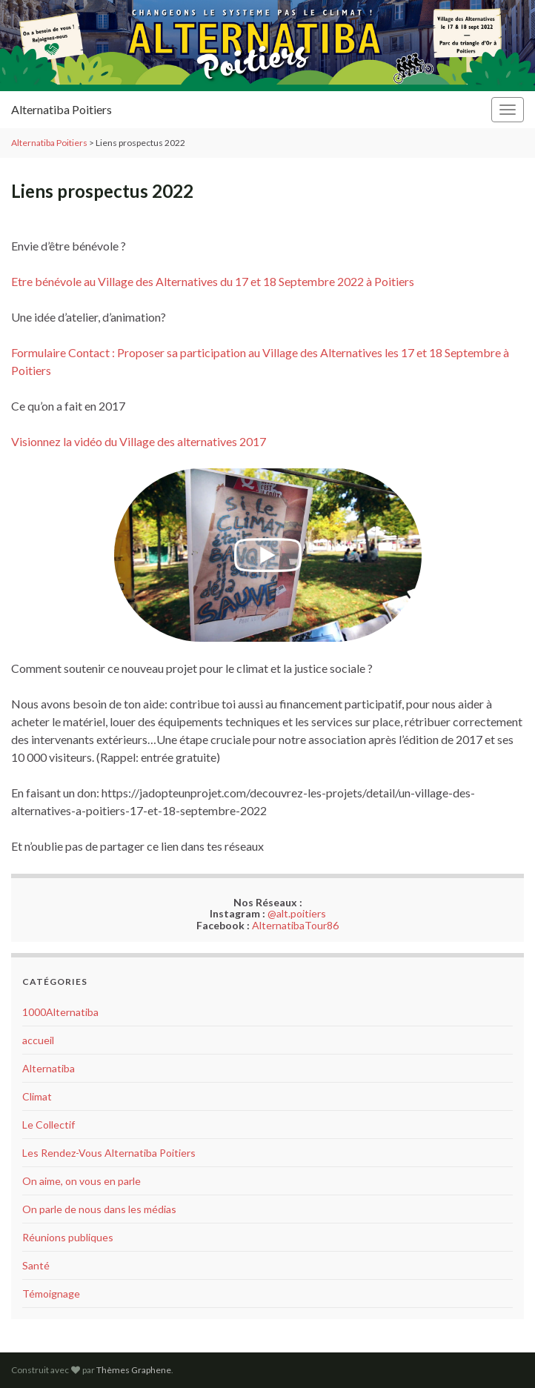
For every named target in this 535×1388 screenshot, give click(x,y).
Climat (37, 1096)
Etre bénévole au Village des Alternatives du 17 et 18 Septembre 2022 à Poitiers (212, 281)
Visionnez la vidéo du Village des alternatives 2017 (138, 441)
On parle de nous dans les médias (99, 1209)
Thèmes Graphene (133, 1369)
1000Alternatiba (60, 1012)
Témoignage (51, 1293)
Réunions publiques (67, 1237)
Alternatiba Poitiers (61, 109)
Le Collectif (48, 1124)
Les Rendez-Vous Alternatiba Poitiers (109, 1152)
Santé (36, 1265)
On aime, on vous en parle (81, 1181)
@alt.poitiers (297, 913)
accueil (38, 1040)
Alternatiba (48, 1068)
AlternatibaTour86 (295, 925)
